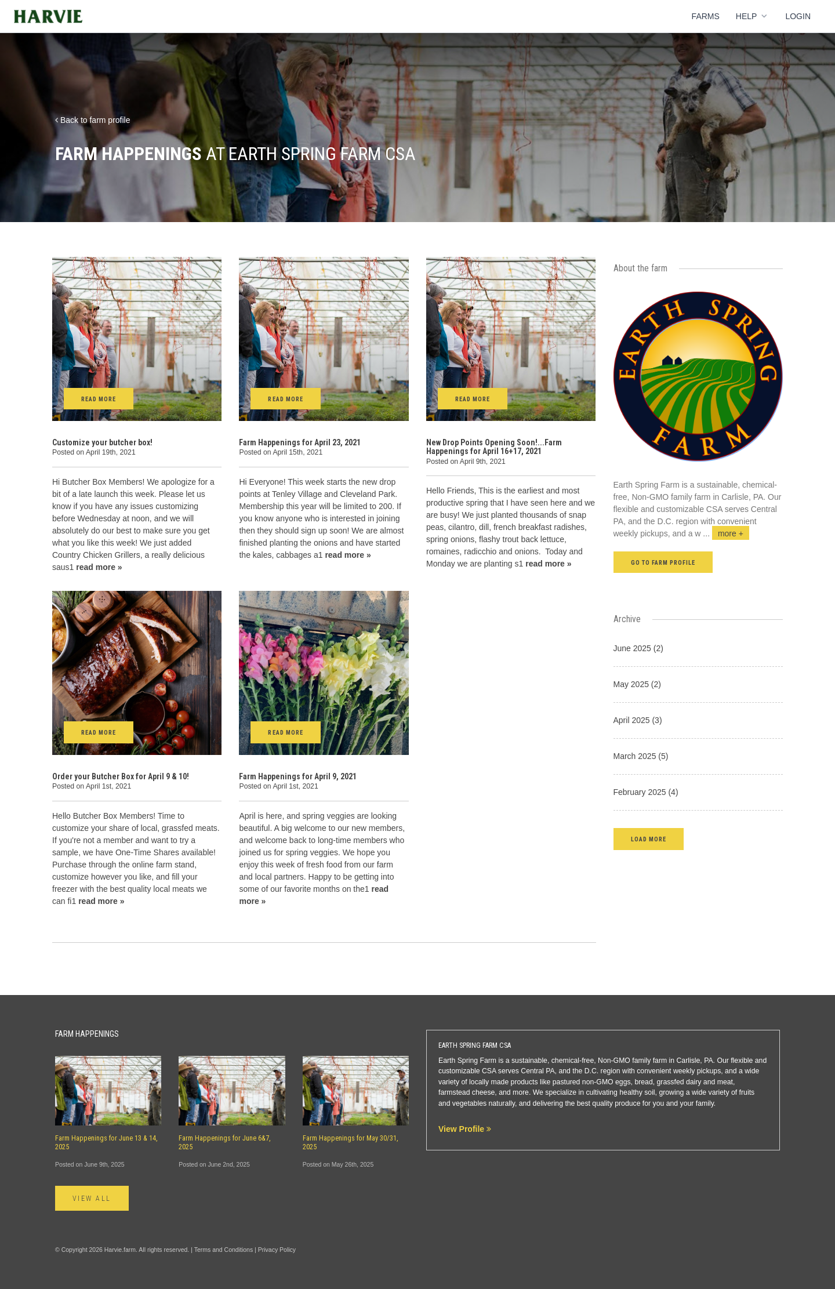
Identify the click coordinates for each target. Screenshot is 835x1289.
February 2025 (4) (645, 792)
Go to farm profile (663, 563)
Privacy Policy (277, 1249)
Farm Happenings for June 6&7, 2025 (225, 1142)
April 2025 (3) (637, 720)
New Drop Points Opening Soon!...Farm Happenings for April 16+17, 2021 (494, 447)
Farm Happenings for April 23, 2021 (300, 442)
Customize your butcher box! (102, 442)
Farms (706, 16)
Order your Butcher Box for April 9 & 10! (120, 776)
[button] (648, 838)
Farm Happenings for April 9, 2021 (298, 776)
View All (91, 1198)
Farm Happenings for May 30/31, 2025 (350, 1142)
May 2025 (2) (637, 684)
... (726, 533)
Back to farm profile (92, 120)
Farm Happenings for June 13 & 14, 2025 (106, 1142)
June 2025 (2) (638, 648)
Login (798, 16)
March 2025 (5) (641, 756)
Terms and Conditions (223, 1249)
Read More (98, 399)
